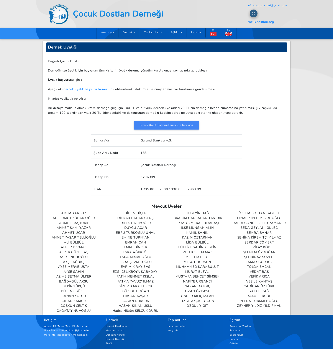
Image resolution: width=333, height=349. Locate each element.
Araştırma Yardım (240, 326)
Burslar (234, 339)
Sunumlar (235, 330)
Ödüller (234, 343)
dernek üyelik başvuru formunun (88, 89)
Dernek (128, 32)
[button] (254, 13)
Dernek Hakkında (116, 326)
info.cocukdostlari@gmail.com (267, 5)
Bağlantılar (236, 334)
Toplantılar (152, 32)
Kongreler (174, 330)
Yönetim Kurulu (115, 330)
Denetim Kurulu (115, 334)
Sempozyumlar (177, 326)
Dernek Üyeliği (115, 339)
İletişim (196, 32)
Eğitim (175, 32)
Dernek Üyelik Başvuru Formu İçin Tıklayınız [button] (167, 125)
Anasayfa (109, 32)
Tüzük (109, 343)
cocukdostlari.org (261, 22)
